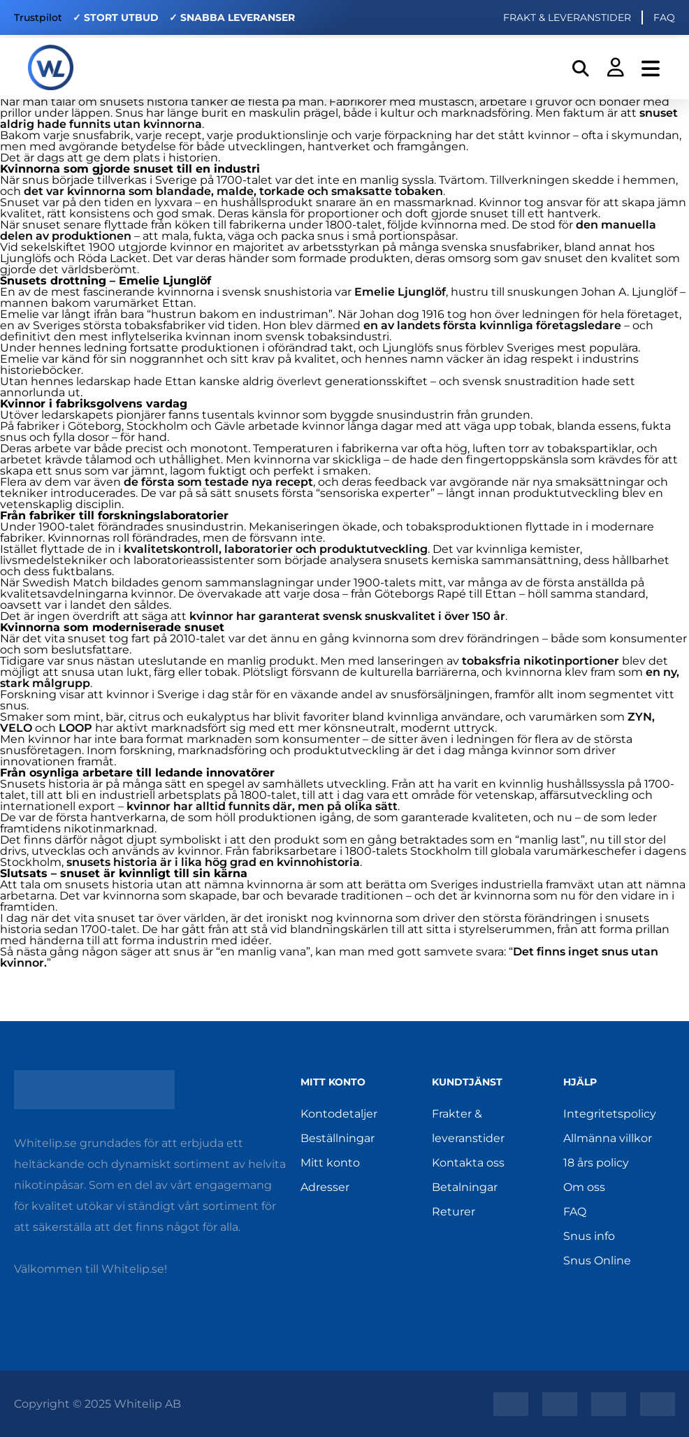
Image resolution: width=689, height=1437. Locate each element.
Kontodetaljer (338, 1113)
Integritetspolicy (609, 1113)
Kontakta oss (468, 1162)
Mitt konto (330, 1162)
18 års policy (596, 1162)
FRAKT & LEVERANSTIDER (567, 17)
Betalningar (465, 1187)
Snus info (589, 1236)
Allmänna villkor (607, 1138)
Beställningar (337, 1138)
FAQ (664, 17)
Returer (453, 1211)
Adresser (324, 1187)
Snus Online (597, 1260)
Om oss (584, 1187)
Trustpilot (38, 17)
